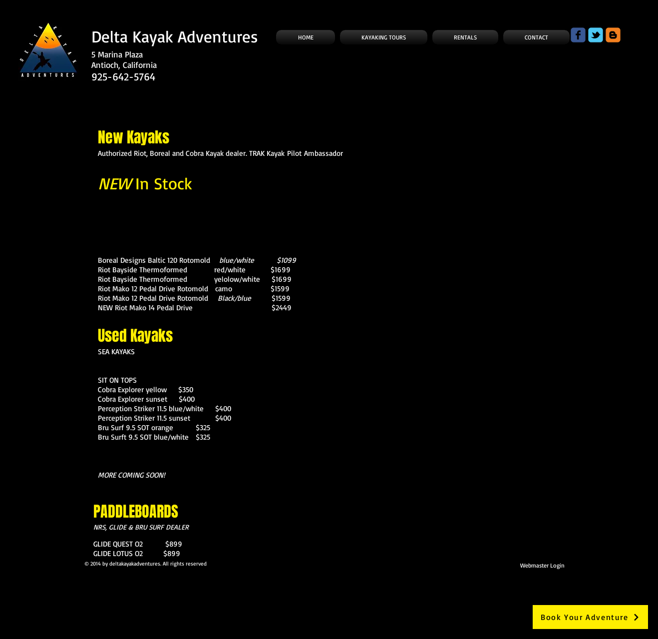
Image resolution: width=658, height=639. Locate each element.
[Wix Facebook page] (578, 34)
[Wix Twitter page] (595, 34)
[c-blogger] (613, 34)
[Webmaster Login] (542, 565)
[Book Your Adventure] (590, 617)
